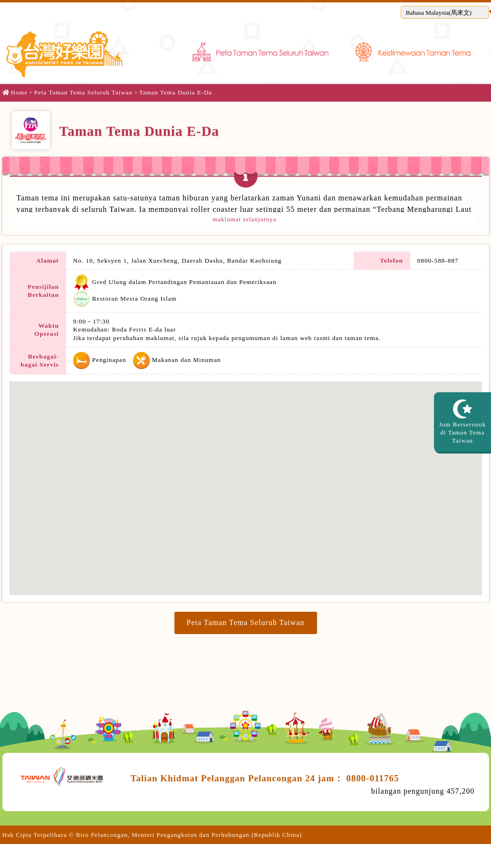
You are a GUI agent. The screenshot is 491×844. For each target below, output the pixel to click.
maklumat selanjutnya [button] (245, 219)
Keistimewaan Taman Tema (413, 48)
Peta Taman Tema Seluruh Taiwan (260, 48)
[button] (445, 12)
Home (15, 92)
